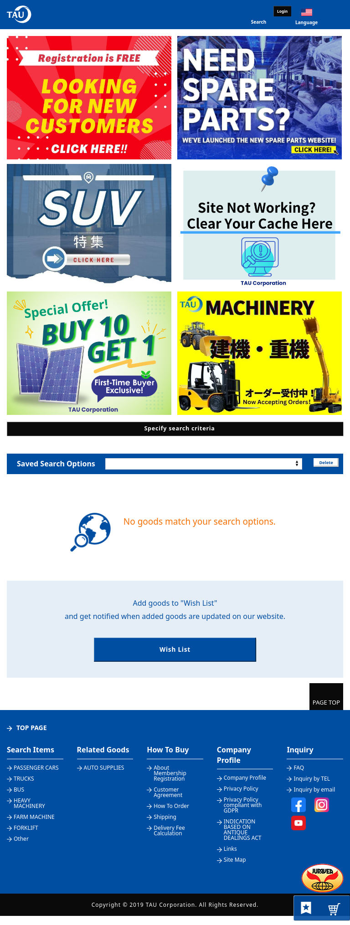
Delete (322, 463)
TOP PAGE (31, 736)
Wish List (175, 654)
